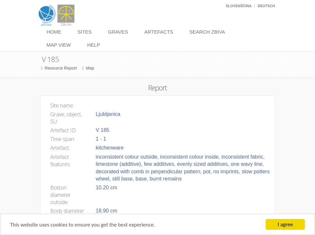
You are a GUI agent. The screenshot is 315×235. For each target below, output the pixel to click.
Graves (118, 32)
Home (54, 32)
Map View (59, 45)
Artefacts (158, 32)
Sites (85, 32)
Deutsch (266, 6)
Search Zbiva (207, 32)
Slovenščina (238, 6)
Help (93, 45)
